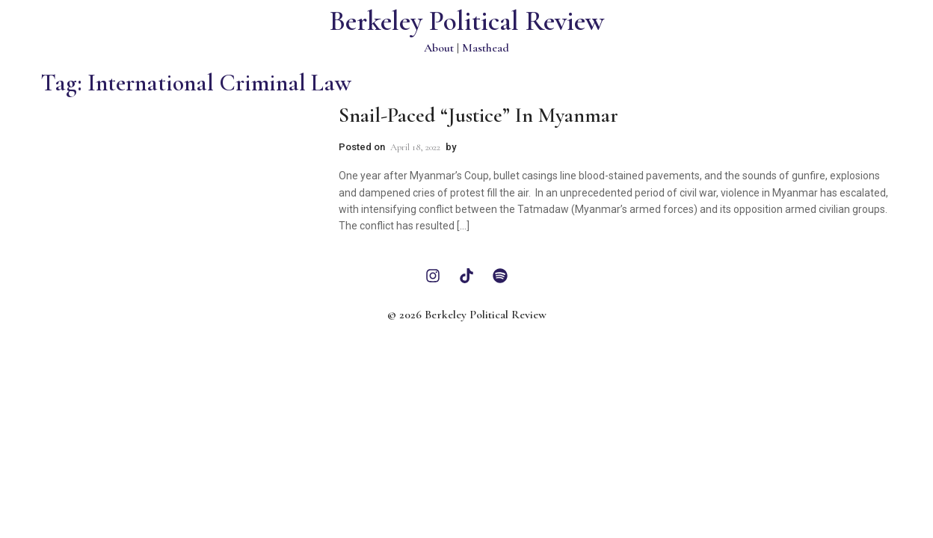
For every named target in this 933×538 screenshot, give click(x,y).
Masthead (485, 47)
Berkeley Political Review (467, 21)
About (439, 47)
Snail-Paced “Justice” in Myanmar (478, 115)
